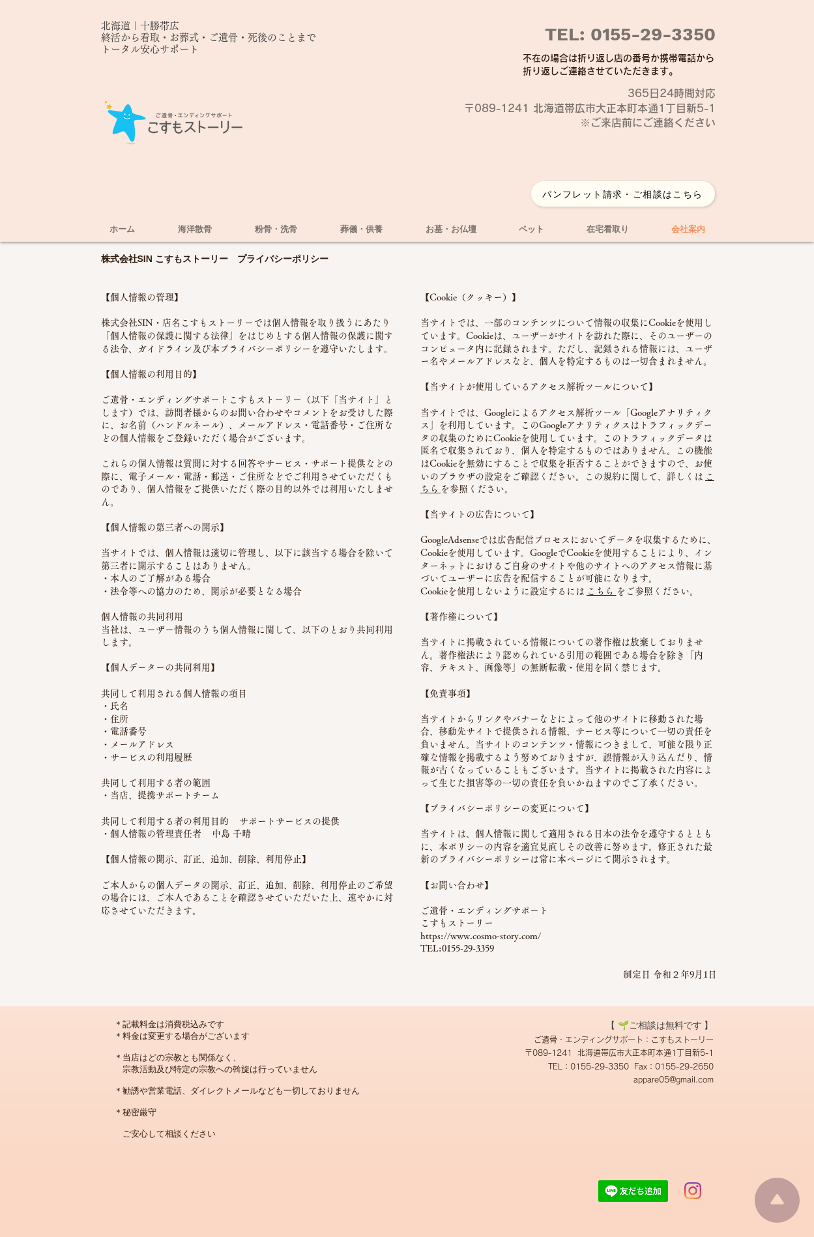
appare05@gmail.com (673, 1079)
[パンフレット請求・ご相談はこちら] (623, 194)
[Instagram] (692, 1190)
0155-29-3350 (650, 34)
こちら (602, 591)
